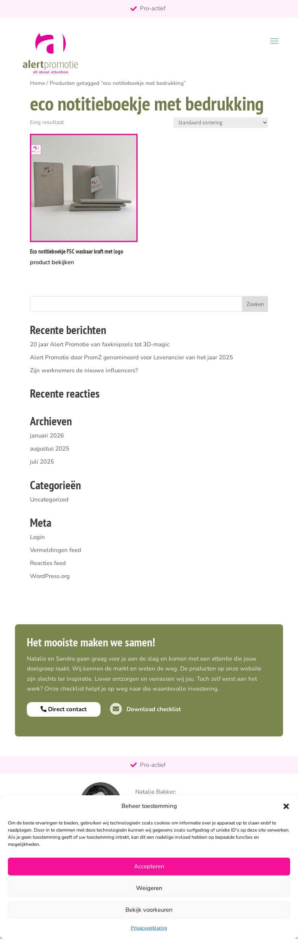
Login (37, 537)
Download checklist (145, 709)
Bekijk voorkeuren (149, 910)
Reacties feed (48, 563)
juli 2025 (42, 462)
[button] (286, 806)
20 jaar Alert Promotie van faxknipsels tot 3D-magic (99, 344)
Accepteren (149, 866)
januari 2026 (47, 435)
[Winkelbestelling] (220, 122)
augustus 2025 (49, 449)
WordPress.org (50, 576)
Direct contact (64, 709)
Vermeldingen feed (55, 550)
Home (37, 83)
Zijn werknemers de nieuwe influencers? (84, 370)
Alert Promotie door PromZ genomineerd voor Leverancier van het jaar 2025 (131, 357)
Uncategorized (49, 499)
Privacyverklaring (149, 928)
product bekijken (52, 262)
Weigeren (149, 888)
